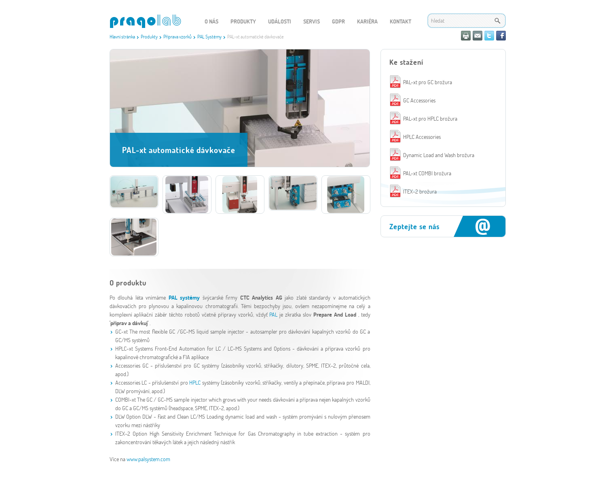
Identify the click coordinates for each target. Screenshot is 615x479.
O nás (211, 21)
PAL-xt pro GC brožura (427, 82)
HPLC (195, 382)
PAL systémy (186, 297)
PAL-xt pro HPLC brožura (430, 118)
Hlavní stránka (122, 36)
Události (279, 21)
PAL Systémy (209, 36)
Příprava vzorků (177, 36)
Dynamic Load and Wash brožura (438, 155)
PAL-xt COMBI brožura (427, 173)
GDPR (338, 21)
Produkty (149, 36)
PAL (274, 314)
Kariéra (367, 21)
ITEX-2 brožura (420, 191)
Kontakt (400, 21)
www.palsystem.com (148, 459)
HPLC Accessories (422, 137)
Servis (311, 21)
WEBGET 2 (145, 21)
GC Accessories (419, 100)
